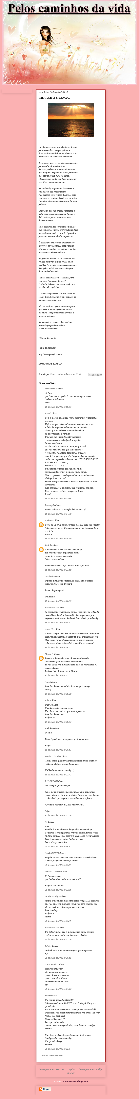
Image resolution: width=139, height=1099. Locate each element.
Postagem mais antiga (91, 1069)
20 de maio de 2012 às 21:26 (58, 989)
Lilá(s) (48, 946)
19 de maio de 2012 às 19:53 (58, 722)
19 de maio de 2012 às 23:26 (58, 815)
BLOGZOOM (51, 781)
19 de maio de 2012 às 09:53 (58, 622)
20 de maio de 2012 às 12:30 (58, 939)
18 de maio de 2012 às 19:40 (58, 538)
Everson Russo (52, 607)
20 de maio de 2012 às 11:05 (58, 865)
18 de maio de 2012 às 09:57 (58, 407)
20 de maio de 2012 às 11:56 (58, 890)
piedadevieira (51, 388)
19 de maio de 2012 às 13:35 (58, 675)
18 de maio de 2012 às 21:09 (58, 570)
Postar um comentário (52, 1055)
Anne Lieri (50, 629)
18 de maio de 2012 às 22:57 (58, 601)
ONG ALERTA (52, 853)
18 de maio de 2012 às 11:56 (58, 498)
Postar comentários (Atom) (75, 1081)
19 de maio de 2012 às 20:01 (58, 750)
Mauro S (49, 654)
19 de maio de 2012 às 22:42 (58, 774)
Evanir (48, 413)
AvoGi (48, 682)
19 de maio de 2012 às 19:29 (58, 694)
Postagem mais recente (51, 1069)
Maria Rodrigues (53, 896)
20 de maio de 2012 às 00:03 (58, 846)
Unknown (49, 520)
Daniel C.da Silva (53, 756)
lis (46, 822)
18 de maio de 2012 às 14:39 (58, 514)
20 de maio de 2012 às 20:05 (58, 958)
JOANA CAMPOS (53, 871)
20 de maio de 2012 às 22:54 (58, 1049)
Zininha (48, 545)
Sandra (48, 995)
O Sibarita (50, 576)
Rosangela (50, 505)
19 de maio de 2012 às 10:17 (58, 647)
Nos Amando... (52, 964)
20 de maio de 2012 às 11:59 (58, 921)
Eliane (48, 700)
